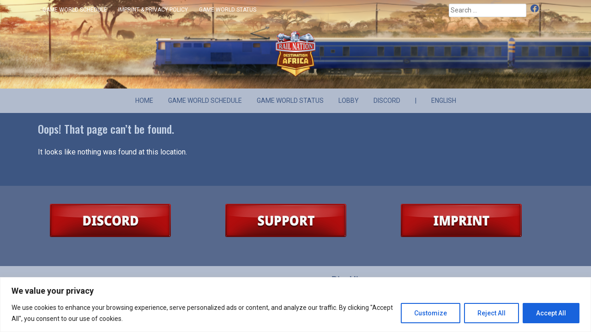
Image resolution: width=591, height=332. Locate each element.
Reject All (491, 313)
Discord (546, 9)
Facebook (535, 9)
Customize (430, 313)
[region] (295, 304)
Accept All (551, 313)
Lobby (348, 100)
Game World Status (227, 9)
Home (144, 100)
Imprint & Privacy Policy (153, 9)
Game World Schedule (74, 9)
